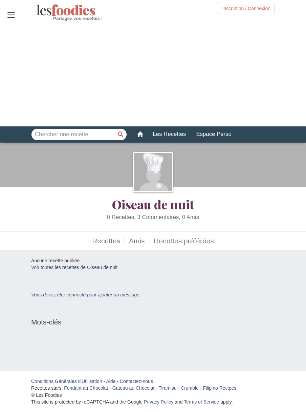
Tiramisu (167, 388)
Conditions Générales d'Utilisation (66, 381)
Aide (110, 381)
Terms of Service (201, 402)
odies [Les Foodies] (37, 10)
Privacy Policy (158, 402)
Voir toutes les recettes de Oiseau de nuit (74, 267)
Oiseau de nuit (153, 204)
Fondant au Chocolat (86, 388)
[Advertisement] (153, 74)
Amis (137, 241)
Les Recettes (169, 134)
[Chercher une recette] (121, 134)
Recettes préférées (184, 241)
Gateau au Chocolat (133, 388)
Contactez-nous (136, 381)
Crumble (190, 388)
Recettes (106, 241)
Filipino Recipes (219, 388)
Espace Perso (213, 134)
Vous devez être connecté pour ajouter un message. (86, 294)
